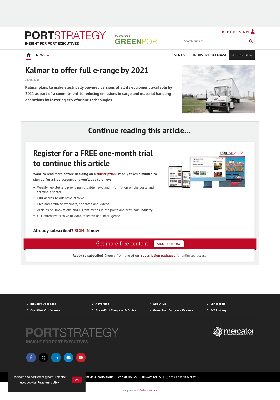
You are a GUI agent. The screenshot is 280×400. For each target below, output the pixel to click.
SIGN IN (82, 230)
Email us (68, 357)
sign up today (169, 244)
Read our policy (48, 382)
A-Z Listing (218, 310)
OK (77, 379)
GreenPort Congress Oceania (173, 310)
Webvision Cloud (149, 390)
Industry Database (43, 304)
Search (251, 41)
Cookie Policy (127, 377)
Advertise (102, 304)
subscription (106, 174)
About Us (159, 304)
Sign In (244, 32)
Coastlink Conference (45, 310)
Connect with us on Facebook (31, 357)
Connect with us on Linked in (56, 357)
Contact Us (218, 304)
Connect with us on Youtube (81, 357)
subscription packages (158, 255)
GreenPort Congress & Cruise (115, 310)
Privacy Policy (151, 377)
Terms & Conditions (99, 377)
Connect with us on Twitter (43, 357)
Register (228, 32)
